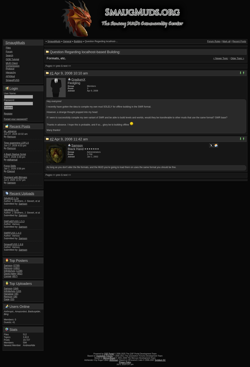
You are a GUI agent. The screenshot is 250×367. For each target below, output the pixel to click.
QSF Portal (109, 354)
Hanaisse (9, 294)
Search (9, 55)
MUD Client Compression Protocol (13, 66)
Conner (7, 276)
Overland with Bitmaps (15, 177)
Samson (11, 182)
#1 (52, 73)
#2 (52, 139)
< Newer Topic (220, 58)
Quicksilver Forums (104, 356)
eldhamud (12, 159)
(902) (19, 273)
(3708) (16, 265)
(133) (18, 291)
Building (78, 41)
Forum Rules (213, 41)
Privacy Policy (125, 362)
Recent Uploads (21, 193)
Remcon (11, 136)
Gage (6, 299)
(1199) (19, 271)
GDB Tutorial (12, 59)
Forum (9, 51)
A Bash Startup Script (15, 154)
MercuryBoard (109, 358)
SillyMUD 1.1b (11, 210)
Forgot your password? (16, 119)
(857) (15, 276)
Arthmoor (114, 360)
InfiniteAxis (9, 271)
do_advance (10, 131)
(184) (15, 288)
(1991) (16, 268)
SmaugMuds (15, 43)
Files (8, 47)
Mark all (226, 41)
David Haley (10, 273)
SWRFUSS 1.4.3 (12, 233)
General (67, 41)
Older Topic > (237, 58)
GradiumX (78, 79)
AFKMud (10, 76)
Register (8, 113)
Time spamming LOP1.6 (16, 143)
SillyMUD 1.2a (11, 198)
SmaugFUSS (12, 80)
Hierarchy (11, 72)
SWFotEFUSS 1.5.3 (14, 221)
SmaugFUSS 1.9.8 (13, 244)
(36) (16, 294)
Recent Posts (19, 126)
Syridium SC (160, 360)
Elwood (11, 171)
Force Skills (10, 166)
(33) (12, 299)
